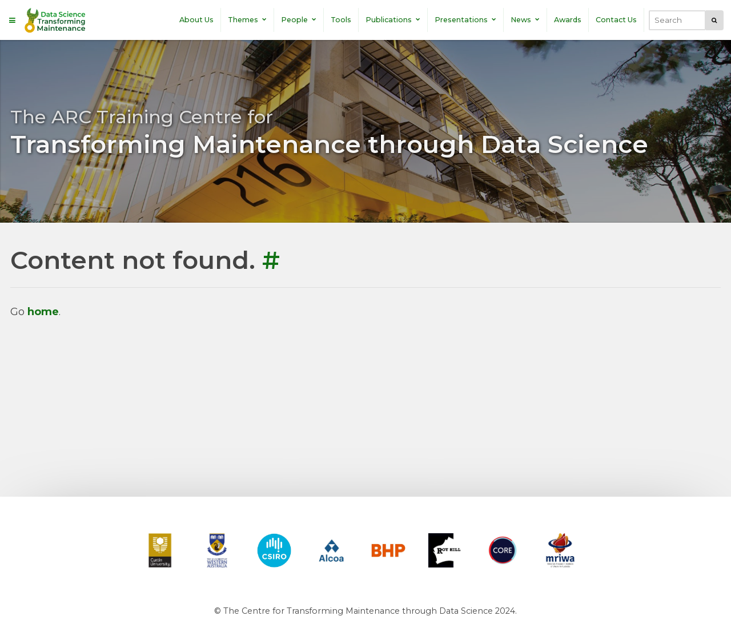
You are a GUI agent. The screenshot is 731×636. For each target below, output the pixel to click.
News (525, 19)
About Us (196, 19)
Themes (247, 19)
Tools (341, 19)
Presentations (465, 19)
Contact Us (616, 19)
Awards (567, 19)
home (43, 311)
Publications (393, 19)
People (298, 19)
